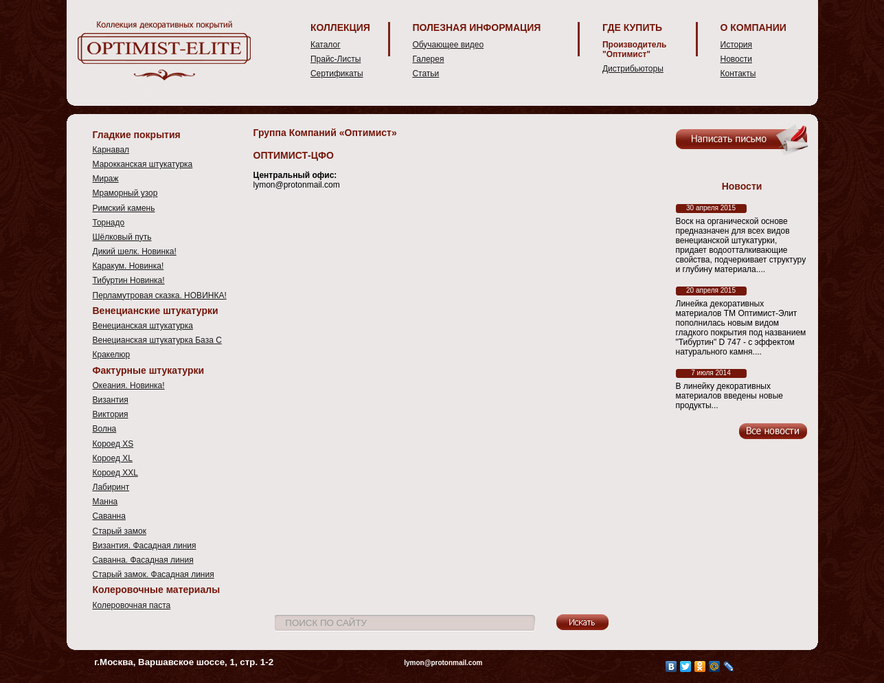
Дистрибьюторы (633, 69)
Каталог (325, 44)
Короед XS (113, 444)
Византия (110, 400)
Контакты (738, 73)
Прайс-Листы (335, 59)
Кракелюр (112, 354)
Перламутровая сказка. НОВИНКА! (160, 295)
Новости (736, 59)
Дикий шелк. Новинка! (135, 251)
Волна (105, 429)
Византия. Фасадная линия (144, 545)
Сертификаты (336, 73)
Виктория (110, 414)
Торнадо (109, 222)
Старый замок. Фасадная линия (153, 574)
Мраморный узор (125, 193)
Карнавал (111, 150)
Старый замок (119, 531)
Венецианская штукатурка (143, 326)
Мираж (106, 178)
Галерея (428, 59)
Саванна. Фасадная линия (143, 560)
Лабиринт (111, 487)
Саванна (109, 516)
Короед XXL (115, 473)
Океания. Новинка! (129, 385)
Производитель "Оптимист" (634, 49)
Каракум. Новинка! (128, 266)
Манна (105, 501)
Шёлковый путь (122, 237)
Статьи (425, 73)
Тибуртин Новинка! (129, 280)
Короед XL (113, 458)
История (737, 44)
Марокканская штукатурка (143, 164)
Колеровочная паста (132, 605)
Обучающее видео (448, 44)
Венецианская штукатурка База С (157, 340)
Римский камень (124, 208)
